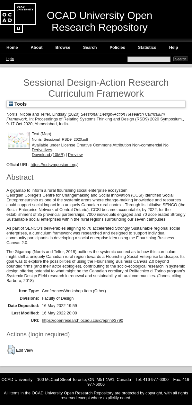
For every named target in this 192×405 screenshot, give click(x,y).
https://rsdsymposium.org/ (54, 164)
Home (12, 47)
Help (173, 47)
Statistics (147, 47)
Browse (63, 47)
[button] (11, 350)
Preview (75, 154)
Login (10, 59)
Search (90, 47)
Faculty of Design (58, 298)
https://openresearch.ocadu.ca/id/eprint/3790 (82, 320)
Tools (18, 104)
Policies (117, 47)
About (37, 47)
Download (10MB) (48, 154)
